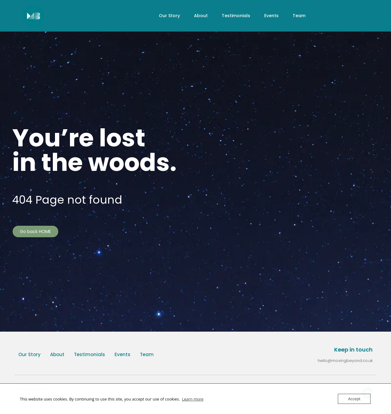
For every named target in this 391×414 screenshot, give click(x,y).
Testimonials (236, 16)
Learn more (192, 399)
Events (271, 16)
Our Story (169, 16)
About (201, 16)
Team (299, 16)
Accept (354, 398)
